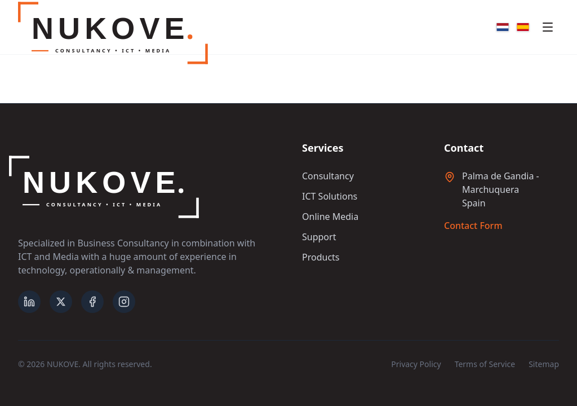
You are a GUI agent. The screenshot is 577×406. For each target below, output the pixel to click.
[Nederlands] (503, 27)
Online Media (330, 216)
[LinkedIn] (29, 301)
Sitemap (544, 364)
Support (319, 237)
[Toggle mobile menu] (547, 27)
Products (321, 257)
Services (322, 148)
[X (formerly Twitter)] (61, 301)
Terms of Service (485, 364)
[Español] (523, 27)
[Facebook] (92, 301)
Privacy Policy (416, 364)
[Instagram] (124, 301)
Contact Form (473, 225)
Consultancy (328, 176)
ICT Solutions (329, 196)
